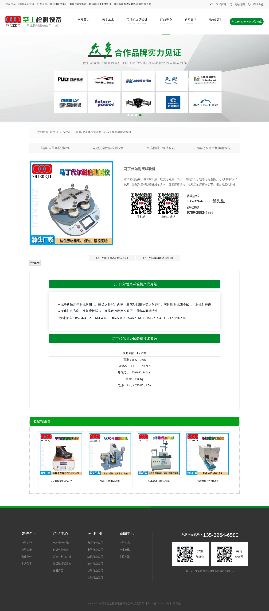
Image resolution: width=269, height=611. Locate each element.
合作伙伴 (26, 556)
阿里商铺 (221, 4)
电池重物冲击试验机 (100, 4)
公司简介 (26, 542)
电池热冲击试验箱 (123, 4)
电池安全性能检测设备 (108, 148)
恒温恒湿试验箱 (62, 563)
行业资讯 (124, 549)
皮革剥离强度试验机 (159, 481)
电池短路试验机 (78, 4)
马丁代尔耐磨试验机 (118, 132)
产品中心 (166, 22)
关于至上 (108, 22)
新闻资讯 (190, 22)
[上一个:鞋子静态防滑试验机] (112, 258)
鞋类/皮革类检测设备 (89, 132)
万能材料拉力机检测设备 (213, 148)
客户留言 (26, 563)
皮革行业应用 (95, 563)
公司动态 (124, 542)
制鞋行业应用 (95, 577)
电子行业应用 (95, 549)
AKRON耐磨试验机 (109, 481)
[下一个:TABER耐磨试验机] (158, 258)
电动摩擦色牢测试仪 (208, 481)
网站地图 (240, 4)
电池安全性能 (61, 542)
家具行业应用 (95, 542)
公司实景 (26, 549)
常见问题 (124, 556)
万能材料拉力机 (62, 556)
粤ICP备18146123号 (158, 603)
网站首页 (83, 22)
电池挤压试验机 (58, 4)
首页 (52, 132)
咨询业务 (258, 4)
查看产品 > (59, 570)
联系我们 (215, 22)
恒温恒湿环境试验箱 (161, 148)
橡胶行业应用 (95, 570)
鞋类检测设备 (61, 549)
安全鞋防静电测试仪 (61, 481)
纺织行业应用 (95, 556)
